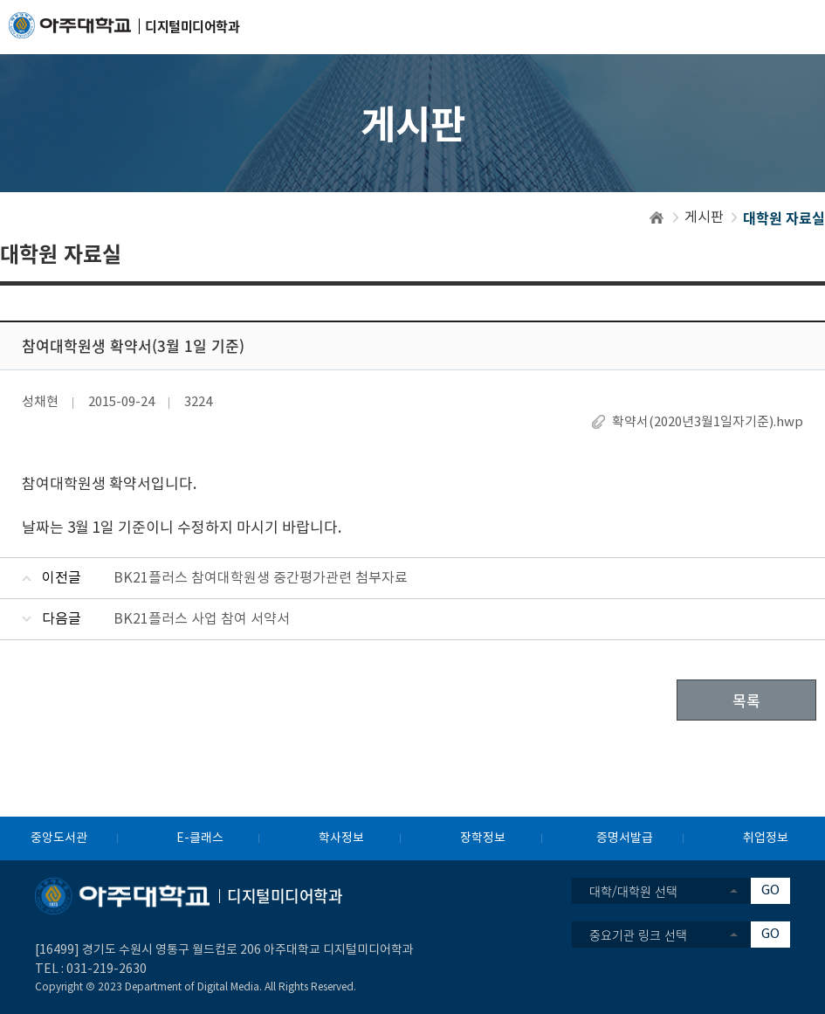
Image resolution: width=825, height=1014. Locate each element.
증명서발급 (624, 838)
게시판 (704, 217)
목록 (746, 700)
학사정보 (341, 838)
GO (770, 890)
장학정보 (482, 838)
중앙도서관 (59, 838)
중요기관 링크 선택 (638, 934)
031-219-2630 (106, 969)
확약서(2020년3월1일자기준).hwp (707, 422)
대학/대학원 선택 (633, 891)
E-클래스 (199, 838)
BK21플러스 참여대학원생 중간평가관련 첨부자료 (260, 578)
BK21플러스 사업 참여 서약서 (201, 619)
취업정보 (765, 838)
